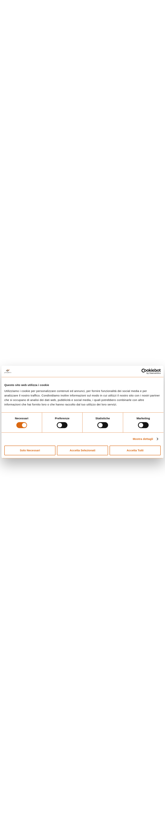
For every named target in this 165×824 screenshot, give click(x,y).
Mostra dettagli (143, 438)
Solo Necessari (30, 450)
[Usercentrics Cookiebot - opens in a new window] (144, 371)
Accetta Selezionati (82, 450)
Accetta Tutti (135, 450)
